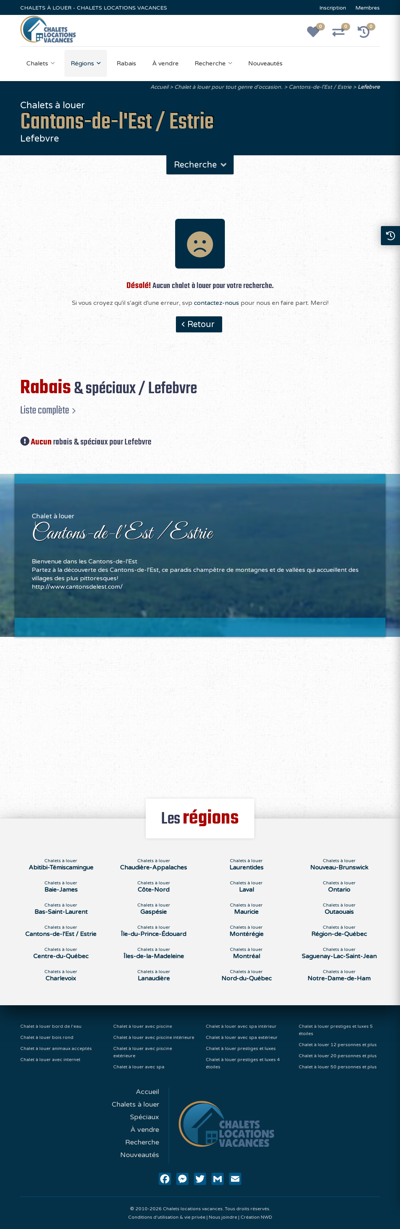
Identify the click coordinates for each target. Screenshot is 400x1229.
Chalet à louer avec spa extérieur (242, 1037)
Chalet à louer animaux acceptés (56, 1048)
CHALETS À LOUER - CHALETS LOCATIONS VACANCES (93, 8)
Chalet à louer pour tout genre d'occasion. (228, 87)
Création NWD (256, 1217)
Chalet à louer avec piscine (142, 1026)
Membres (367, 8)
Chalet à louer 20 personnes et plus (338, 1055)
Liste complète (44, 410)
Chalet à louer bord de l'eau (50, 1026)
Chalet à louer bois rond (46, 1037)
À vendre (165, 63)
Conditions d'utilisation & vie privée (166, 1217)
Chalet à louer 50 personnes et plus (338, 1066)
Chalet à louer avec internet (50, 1059)
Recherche (210, 63)
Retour (201, 324)
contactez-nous (216, 303)
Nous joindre (223, 1217)
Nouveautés (265, 63)
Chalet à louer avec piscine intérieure (153, 1037)
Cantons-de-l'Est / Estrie (320, 87)
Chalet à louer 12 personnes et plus (338, 1044)
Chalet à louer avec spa (138, 1066)
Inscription (332, 8)
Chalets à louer (135, 1104)
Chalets (37, 63)
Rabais (126, 63)
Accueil (159, 87)
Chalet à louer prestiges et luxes (241, 1048)
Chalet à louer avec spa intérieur (241, 1026)
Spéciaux (144, 1117)
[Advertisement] (200, 713)
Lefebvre (369, 87)
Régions (82, 63)
